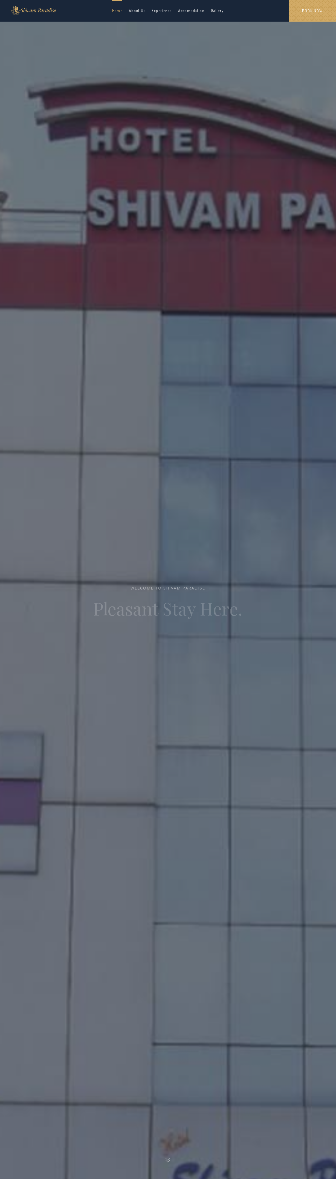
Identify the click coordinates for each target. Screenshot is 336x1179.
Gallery (217, 10)
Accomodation (191, 10)
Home (117, 10)
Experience (162, 10)
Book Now (312, 10)
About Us (137, 10)
